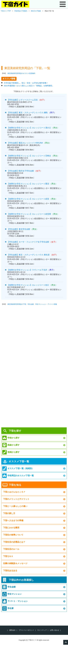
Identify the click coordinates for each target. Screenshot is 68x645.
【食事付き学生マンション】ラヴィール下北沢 (27, 270)
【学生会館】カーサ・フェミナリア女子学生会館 (28, 242)
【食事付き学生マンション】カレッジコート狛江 (28, 285)
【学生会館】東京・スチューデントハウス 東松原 (28, 255)
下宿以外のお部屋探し (21, 579)
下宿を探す (15, 430)
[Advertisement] (34, 43)
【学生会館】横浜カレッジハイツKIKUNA (25, 143)
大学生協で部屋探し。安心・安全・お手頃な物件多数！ (26, 83)
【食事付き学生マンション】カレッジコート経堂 (28, 199)
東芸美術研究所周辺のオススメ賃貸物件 (21, 73)
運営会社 (12, 630)
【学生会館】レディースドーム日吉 (22, 100)
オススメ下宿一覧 (19, 461)
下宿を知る (15, 485)
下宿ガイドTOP (6, 11)
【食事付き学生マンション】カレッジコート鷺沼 (28, 184)
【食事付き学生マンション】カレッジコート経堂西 (29, 214)
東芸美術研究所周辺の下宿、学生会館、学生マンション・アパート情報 (32, 304)
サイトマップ (42, 630)
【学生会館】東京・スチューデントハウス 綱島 (27, 113)
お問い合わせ (54, 630)
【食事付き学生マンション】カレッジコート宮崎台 (29, 156)
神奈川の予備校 (36, 11)
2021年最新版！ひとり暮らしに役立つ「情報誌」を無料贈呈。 (29, 86)
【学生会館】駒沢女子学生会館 (20, 171)
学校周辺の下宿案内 (20, 11)
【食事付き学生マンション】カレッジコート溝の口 (29, 128)
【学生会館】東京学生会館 (18, 229)
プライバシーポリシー (26, 630)
